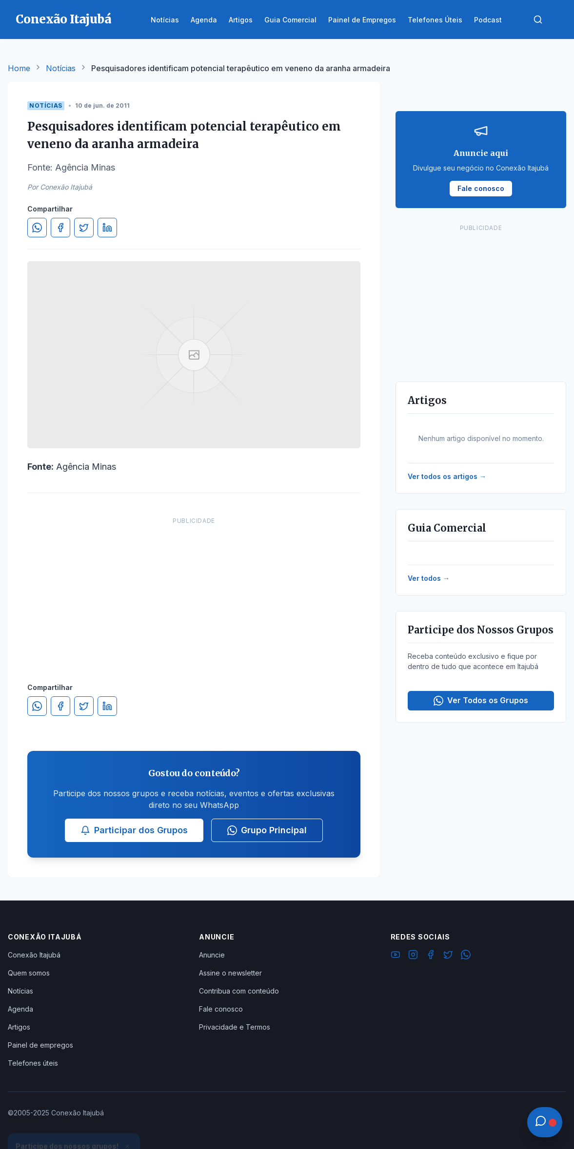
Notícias (61, 68)
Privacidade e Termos (234, 1027)
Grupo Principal (267, 830)
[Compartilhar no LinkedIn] (107, 227)
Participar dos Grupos (134, 830)
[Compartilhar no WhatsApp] (37, 227)
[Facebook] (430, 956)
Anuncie (212, 955)
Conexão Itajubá (34, 955)
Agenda (20, 1009)
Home (19, 68)
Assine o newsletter (230, 973)
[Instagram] (413, 956)
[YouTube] (395, 956)
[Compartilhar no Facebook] (60, 227)
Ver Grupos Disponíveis (74, 1125)
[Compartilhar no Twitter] (84, 227)
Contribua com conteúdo (239, 991)
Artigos (19, 1027)
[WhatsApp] (466, 956)
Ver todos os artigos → (447, 476)
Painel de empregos (40, 1045)
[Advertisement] (194, 590)
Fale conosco (221, 1009)
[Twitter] (448, 956)
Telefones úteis (33, 1063)
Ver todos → (429, 578)
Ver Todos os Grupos (481, 700)
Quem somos (29, 973)
